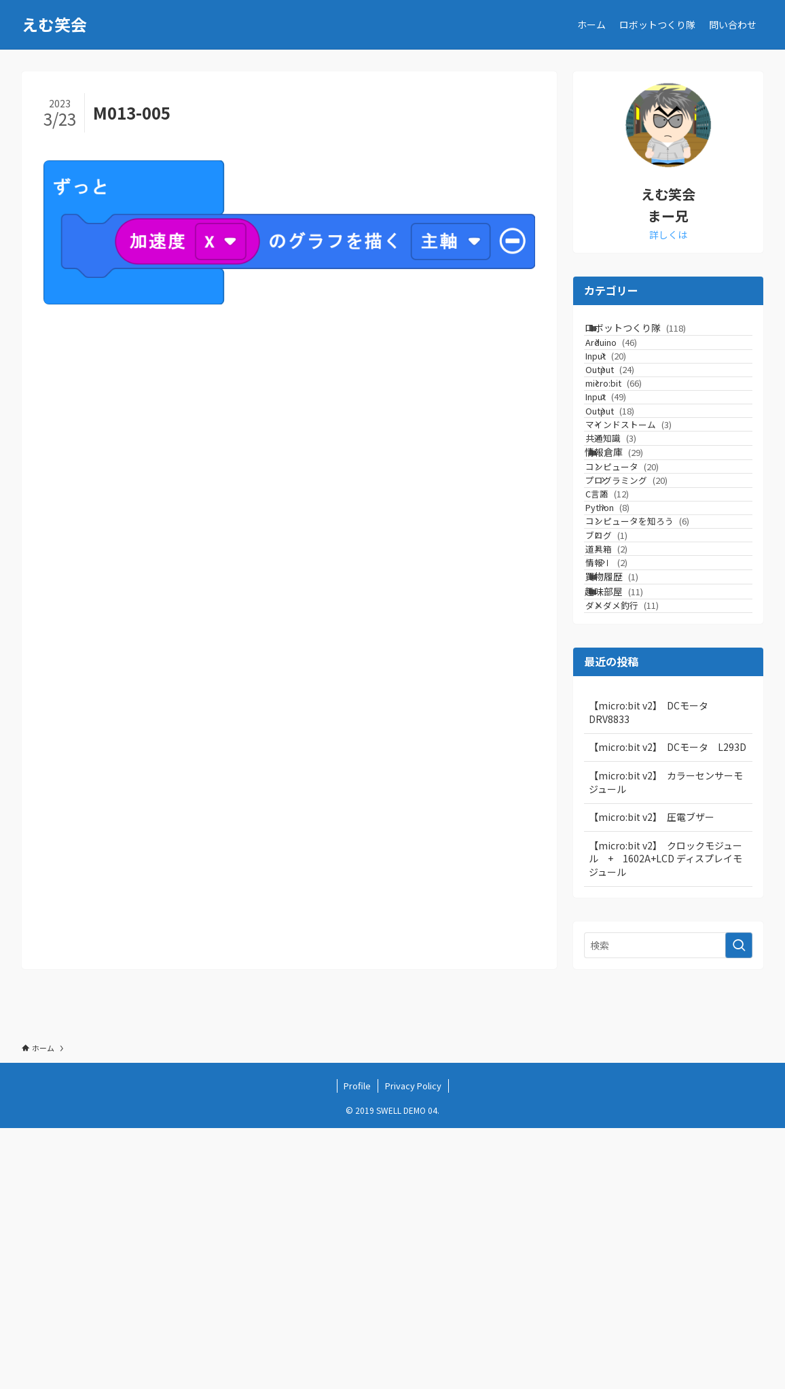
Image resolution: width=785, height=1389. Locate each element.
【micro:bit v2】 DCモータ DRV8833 (653, 973)
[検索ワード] (668, 1206)
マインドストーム (649, 516)
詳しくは (668, 234)
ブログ (627, 726)
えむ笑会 (54, 24)
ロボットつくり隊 (651, 334)
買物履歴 (628, 804)
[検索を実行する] (738, 1206)
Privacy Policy (413, 1346)
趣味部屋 (630, 833)
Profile (357, 1346)
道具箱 (627, 751)
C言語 (633, 648)
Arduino (631, 361)
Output (636, 413)
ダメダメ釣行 (642, 860)
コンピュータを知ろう (658, 700)
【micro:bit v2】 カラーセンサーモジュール (666, 1043)
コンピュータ (642, 597)
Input (632, 387)
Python (634, 674)
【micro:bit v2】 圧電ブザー (651, 1078)
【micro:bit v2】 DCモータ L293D (667, 1008)
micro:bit (634, 439)
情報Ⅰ (633, 777)
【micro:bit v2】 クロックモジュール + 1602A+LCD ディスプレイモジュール (665, 1120)
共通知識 (631, 542)
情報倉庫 (630, 569)
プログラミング (653, 622)
